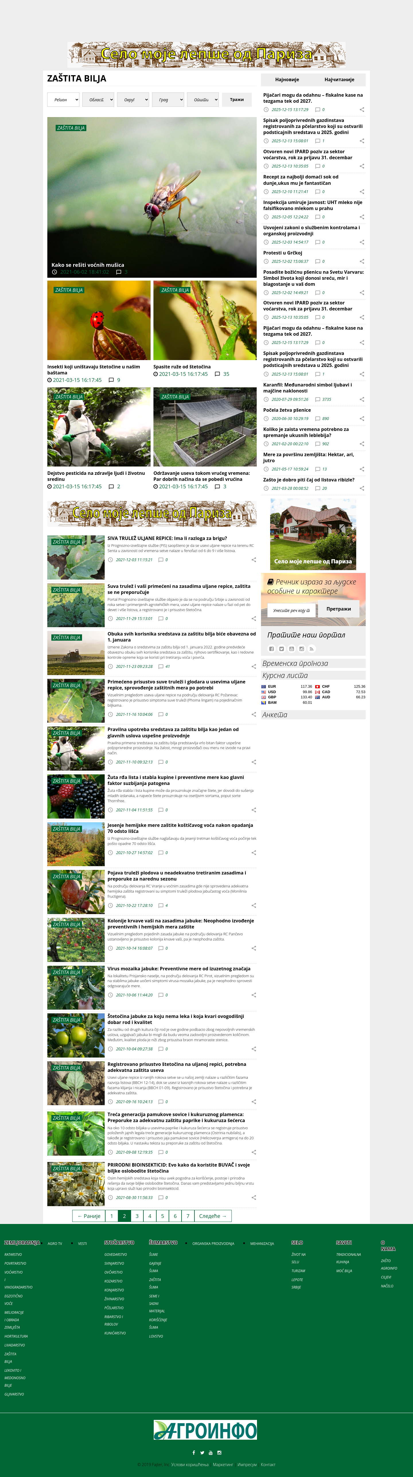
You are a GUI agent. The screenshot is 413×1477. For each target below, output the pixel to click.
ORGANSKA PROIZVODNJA (213, 1243)
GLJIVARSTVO (14, 1394)
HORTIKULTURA (16, 1336)
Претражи (338, 609)
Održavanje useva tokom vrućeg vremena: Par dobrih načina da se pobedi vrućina (201, 476)
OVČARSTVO (113, 1272)
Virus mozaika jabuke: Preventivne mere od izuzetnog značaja (179, 968)
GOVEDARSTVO (115, 1254)
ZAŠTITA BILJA (69, 290)
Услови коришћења (190, 1464)
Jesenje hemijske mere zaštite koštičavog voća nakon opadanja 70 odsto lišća (180, 828)
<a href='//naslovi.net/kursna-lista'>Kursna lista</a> (313, 695)
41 (167, 666)
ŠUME (153, 1254)
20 (324, 488)
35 (225, 373)
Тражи (237, 99)
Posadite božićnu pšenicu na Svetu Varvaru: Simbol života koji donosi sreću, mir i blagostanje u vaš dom (313, 278)
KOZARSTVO (113, 1281)
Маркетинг (223, 1464)
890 (325, 418)
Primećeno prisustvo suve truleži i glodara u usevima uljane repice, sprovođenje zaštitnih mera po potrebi (177, 685)
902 (325, 443)
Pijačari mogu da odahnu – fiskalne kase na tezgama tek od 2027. (313, 98)
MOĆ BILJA (344, 1270)
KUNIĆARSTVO (115, 1333)
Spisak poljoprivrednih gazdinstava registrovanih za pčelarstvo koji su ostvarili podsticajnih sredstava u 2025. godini (313, 126)
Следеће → (213, 1215)
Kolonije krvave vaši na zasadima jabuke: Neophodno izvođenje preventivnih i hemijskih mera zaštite (181, 924)
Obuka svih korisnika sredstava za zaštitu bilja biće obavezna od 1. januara (182, 637)
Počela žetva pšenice (287, 410)
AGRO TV (55, 1243)
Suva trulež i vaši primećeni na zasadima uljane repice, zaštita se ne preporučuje (179, 589)
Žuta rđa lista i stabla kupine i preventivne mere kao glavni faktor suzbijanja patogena (176, 780)
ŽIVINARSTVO (114, 1299)
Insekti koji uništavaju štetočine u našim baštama (93, 370)
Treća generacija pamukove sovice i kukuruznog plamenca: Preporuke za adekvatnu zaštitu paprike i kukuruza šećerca (176, 1117)
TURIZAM (298, 1270)
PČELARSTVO (114, 1307)
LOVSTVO (156, 1336)
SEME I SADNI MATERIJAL (157, 1303)
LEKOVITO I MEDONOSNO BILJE (15, 1378)
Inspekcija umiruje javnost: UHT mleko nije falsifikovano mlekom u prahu (313, 205)
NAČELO (387, 1286)
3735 (326, 399)
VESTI (82, 1243)
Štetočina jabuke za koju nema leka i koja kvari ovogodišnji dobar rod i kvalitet (176, 1019)
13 (324, 469)
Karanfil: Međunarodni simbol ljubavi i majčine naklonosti (307, 388)
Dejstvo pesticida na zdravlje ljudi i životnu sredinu (96, 476)
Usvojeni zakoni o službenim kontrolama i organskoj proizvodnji (311, 230)
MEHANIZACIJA (262, 1243)
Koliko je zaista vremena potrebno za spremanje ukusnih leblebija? (306, 432)
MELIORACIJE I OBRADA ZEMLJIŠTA (14, 1320)
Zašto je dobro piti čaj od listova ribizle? (308, 480)
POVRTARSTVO (15, 1263)
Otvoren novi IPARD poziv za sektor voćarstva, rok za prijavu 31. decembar (307, 154)
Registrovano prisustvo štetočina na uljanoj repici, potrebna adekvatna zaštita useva (177, 1067)
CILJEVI (386, 1277)
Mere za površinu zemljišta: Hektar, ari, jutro (308, 457)
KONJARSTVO (114, 1290)
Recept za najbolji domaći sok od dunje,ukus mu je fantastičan (300, 180)
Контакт (268, 1464)
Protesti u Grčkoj (282, 253)
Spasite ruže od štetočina (182, 367)
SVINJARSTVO (114, 1263)
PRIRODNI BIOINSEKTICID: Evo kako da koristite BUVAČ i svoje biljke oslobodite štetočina (179, 1168)
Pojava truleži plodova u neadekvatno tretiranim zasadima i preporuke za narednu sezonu (177, 876)
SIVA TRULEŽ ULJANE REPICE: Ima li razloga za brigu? (167, 538)
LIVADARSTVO (15, 1345)
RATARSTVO (13, 1254)
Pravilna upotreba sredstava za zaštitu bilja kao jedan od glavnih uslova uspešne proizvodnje (173, 732)
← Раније (88, 1215)
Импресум (247, 1464)
